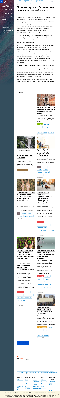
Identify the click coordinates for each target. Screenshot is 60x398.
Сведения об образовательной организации (20, 374)
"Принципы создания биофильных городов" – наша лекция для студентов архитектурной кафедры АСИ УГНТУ (46, 111)
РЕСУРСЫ (43, 331)
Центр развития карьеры (28, 354)
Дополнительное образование (28, 351)
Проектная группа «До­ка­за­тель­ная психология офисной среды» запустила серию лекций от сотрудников (46, 252)
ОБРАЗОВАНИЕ (29, 331)
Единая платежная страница (19, 385)
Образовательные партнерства (29, 361)
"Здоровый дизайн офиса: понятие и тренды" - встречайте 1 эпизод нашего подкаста (45, 150)
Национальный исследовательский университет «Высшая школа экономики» (33, 324)
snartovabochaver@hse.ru (7, 30)
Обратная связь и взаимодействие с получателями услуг (28, 366)
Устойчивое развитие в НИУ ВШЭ (20, 340)
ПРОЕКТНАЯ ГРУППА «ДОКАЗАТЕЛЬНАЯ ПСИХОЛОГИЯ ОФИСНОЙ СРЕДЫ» (7, 7)
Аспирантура (27, 348)
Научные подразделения (36, 334)
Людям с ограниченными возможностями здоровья (20, 380)
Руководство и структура (20, 336)
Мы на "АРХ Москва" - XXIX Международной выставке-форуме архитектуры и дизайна (26, 110)
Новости (4, 19)
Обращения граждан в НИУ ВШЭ (20, 353)
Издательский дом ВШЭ (44, 336)
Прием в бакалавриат (27, 341)
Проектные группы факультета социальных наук (47, 325)
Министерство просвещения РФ (52, 344)
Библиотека (43, 333)
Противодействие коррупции (21, 360)
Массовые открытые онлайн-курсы (52, 355)
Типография (43, 343)
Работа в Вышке (20, 388)
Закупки (18, 349)
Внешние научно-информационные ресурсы (36, 357)
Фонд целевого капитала (20, 357)
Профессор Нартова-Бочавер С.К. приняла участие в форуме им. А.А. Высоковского (25, 264)
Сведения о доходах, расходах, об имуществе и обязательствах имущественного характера (20, 367)
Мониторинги (36, 339)
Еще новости (23, 296)
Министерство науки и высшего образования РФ (52, 337)
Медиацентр (43, 345)
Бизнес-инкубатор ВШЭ (28, 357)
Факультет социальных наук (30, 325)
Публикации (43, 348)
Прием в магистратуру (27, 346)
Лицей (26, 333)
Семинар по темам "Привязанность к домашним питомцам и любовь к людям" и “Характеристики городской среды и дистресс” (44, 196)
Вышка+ (26, 343)
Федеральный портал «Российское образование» (52, 349)
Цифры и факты (20, 333)
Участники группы (6, 13)
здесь (29, 394)
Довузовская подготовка (27, 336)
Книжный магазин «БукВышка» (43, 340)
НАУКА (35, 331)
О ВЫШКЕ (19, 331)
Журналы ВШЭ (44, 346)
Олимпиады (27, 338)
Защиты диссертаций (35, 345)
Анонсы (3, 16)
